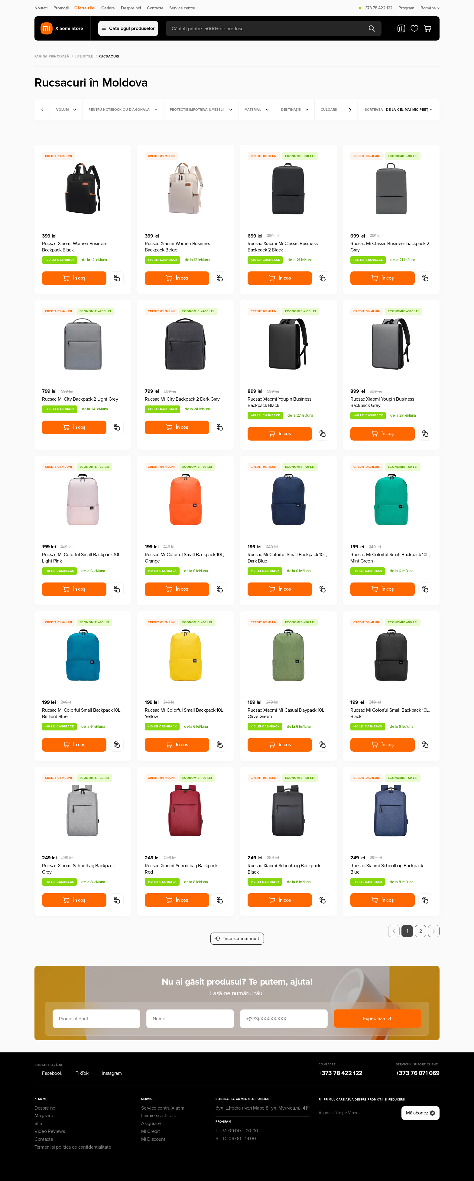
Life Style (84, 56)
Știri (38, 1116)
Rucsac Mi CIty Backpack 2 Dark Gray (182, 399)
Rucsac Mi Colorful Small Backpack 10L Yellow (184, 713)
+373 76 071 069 (418, 1065)
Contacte (155, 8)
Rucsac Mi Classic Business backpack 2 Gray (389, 247)
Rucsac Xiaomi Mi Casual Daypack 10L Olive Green (286, 713)
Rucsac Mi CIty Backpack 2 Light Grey (80, 399)
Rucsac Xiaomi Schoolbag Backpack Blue (386, 869)
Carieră (108, 8)
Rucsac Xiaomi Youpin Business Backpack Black (279, 402)
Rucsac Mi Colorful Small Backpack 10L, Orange (184, 558)
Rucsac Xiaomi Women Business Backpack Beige (177, 247)
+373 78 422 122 (377, 8)
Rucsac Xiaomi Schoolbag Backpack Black (284, 869)
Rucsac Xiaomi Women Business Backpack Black (74, 247)
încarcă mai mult (237, 931)
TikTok (78, 1066)
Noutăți (40, 8)
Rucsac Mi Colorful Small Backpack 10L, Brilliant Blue (82, 713)
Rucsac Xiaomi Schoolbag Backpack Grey (78, 869)
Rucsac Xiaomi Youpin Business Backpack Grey (382, 402)
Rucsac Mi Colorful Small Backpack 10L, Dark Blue (287, 558)
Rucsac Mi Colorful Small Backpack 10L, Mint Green (390, 558)
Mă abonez (420, 1106)
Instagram (108, 1066)
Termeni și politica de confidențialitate (72, 1140)
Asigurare (151, 1116)
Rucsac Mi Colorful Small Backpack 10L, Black (390, 713)
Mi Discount (153, 1132)
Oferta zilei (84, 8)
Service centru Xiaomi (163, 1100)
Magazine (44, 1108)
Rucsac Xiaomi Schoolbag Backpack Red (181, 869)
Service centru (182, 8)
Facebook (48, 1066)
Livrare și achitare (158, 1108)
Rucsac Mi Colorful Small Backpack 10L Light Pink (81, 558)
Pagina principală (51, 56)
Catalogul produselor (128, 28)
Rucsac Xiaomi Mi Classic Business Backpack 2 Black (282, 247)
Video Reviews (49, 1124)
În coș (74, 278)
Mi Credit (150, 1124)
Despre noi (131, 8)
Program (406, 8)
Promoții (61, 8)
